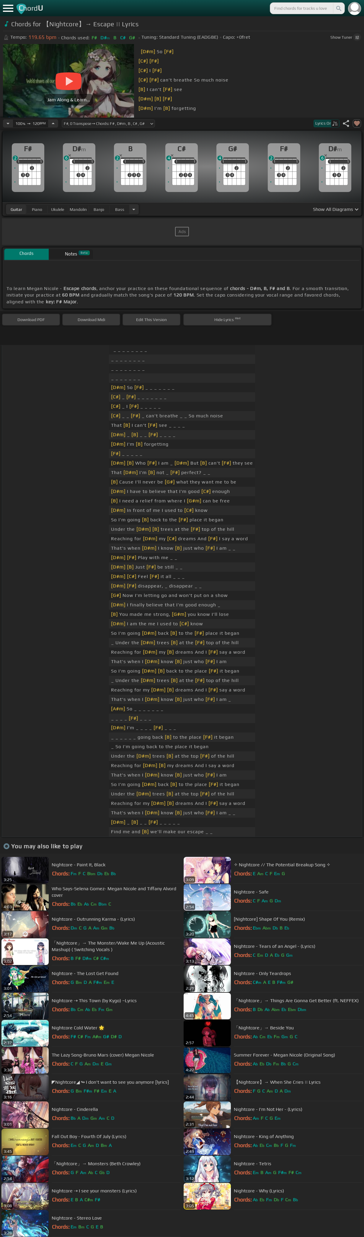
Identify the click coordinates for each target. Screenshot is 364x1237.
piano (37, 209)
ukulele (57, 209)
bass (119, 209)
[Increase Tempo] (53, 123)
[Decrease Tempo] (8, 123)
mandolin (78, 209)
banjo (99, 209)
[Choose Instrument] (133, 209)
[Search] (338, 8)
